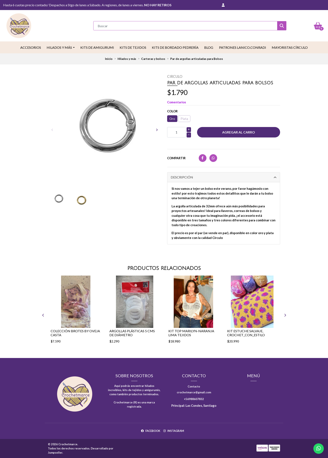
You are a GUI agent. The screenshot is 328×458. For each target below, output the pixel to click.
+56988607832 (194, 399)
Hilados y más (59, 47)
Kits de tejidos (133, 47)
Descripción (182, 177)
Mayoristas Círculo (290, 47)
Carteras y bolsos (153, 58)
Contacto (194, 386)
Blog (208, 47)
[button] (223, 5)
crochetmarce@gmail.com (194, 392)
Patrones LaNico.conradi (242, 47)
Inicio (109, 58)
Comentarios (176, 102)
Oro (172, 119)
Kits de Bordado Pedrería (175, 47)
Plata (184, 119)
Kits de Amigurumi (97, 47)
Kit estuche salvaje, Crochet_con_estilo (246, 333)
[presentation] (52, 130)
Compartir (176, 158)
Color (172, 111)
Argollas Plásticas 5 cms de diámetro (132, 333)
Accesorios (30, 47)
